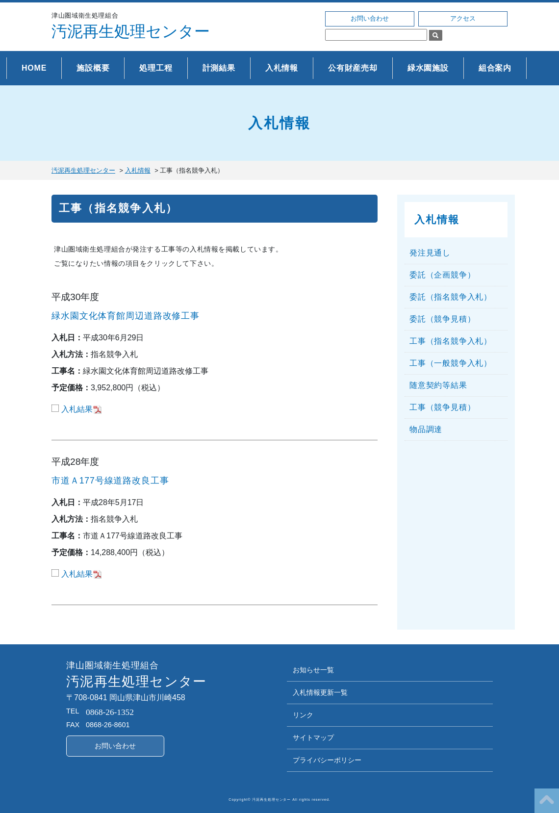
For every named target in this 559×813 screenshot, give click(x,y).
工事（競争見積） (442, 407)
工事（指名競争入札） (118, 208)
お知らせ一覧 (313, 670)
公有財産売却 (353, 68)
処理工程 (155, 68)
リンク (303, 715)
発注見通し (430, 253)
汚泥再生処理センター (130, 31)
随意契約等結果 (438, 385)
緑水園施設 (428, 68)
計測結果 (219, 68)
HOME (34, 68)
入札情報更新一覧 (320, 692)
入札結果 (77, 409)
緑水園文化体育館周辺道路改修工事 (125, 316)
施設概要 (92, 68)
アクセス (463, 18)
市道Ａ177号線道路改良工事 (110, 480)
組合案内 (495, 68)
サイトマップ (313, 737)
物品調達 (425, 429)
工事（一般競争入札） (450, 363)
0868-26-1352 (110, 712)
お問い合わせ (370, 18)
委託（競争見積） (442, 319)
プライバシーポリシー (327, 760)
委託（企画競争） (442, 275)
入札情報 (281, 68)
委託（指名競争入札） (450, 297)
